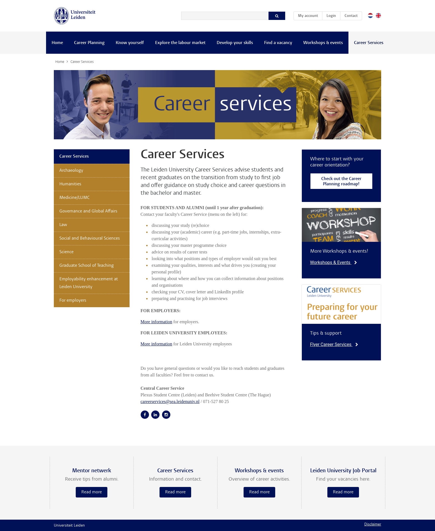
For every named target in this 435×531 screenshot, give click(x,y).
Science (66, 252)
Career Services (368, 43)
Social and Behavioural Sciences (89, 238)
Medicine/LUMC (74, 198)
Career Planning (89, 43)
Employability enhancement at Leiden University (88, 283)
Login (331, 16)
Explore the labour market (180, 43)
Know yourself (130, 43)
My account (310, 15)
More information (156, 321)
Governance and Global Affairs (88, 211)
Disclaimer (372, 525)
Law (63, 225)
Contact (351, 16)
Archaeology (71, 170)
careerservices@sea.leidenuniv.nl (170, 401)
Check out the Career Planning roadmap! (341, 182)
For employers (72, 300)
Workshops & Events (333, 262)
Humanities (70, 184)
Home (57, 43)
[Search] (225, 16)
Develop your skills (235, 43)
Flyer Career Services (334, 344)
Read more (91, 492)
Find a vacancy (278, 43)
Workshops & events (323, 43)
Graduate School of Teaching (86, 265)
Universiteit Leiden (69, 526)
